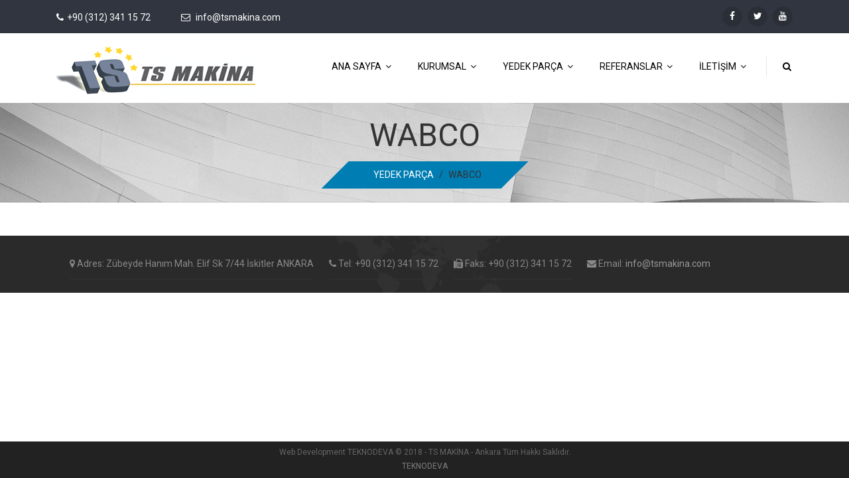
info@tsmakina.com (667, 263)
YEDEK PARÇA (538, 66)
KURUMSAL (447, 66)
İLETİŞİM (722, 66)
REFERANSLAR (636, 66)
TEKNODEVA (425, 466)
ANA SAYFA (361, 66)
